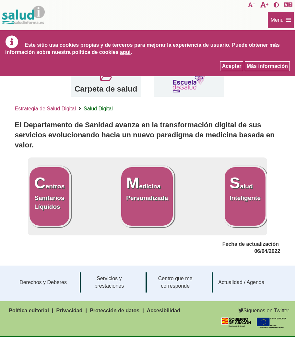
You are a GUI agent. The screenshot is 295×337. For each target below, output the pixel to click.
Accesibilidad (163, 310)
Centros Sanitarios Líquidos (49, 192)
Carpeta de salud (106, 88)
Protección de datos (114, 310)
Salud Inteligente (245, 187)
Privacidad (69, 310)
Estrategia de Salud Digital (45, 108)
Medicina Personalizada (147, 187)
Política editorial (29, 310)
